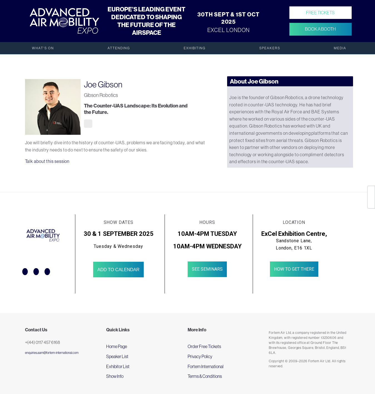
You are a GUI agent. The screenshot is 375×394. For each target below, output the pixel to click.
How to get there (294, 269)
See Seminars (207, 269)
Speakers (269, 48)
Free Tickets (320, 12)
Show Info (114, 376)
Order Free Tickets (204, 346)
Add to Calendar (118, 269)
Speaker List (117, 356)
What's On (43, 48)
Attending (119, 48)
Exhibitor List (118, 366)
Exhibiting (195, 48)
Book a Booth (320, 29)
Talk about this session (47, 161)
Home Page (116, 346)
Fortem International (205, 366)
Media (340, 48)
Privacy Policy (200, 356)
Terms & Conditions (205, 376)
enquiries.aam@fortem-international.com (51, 353)
